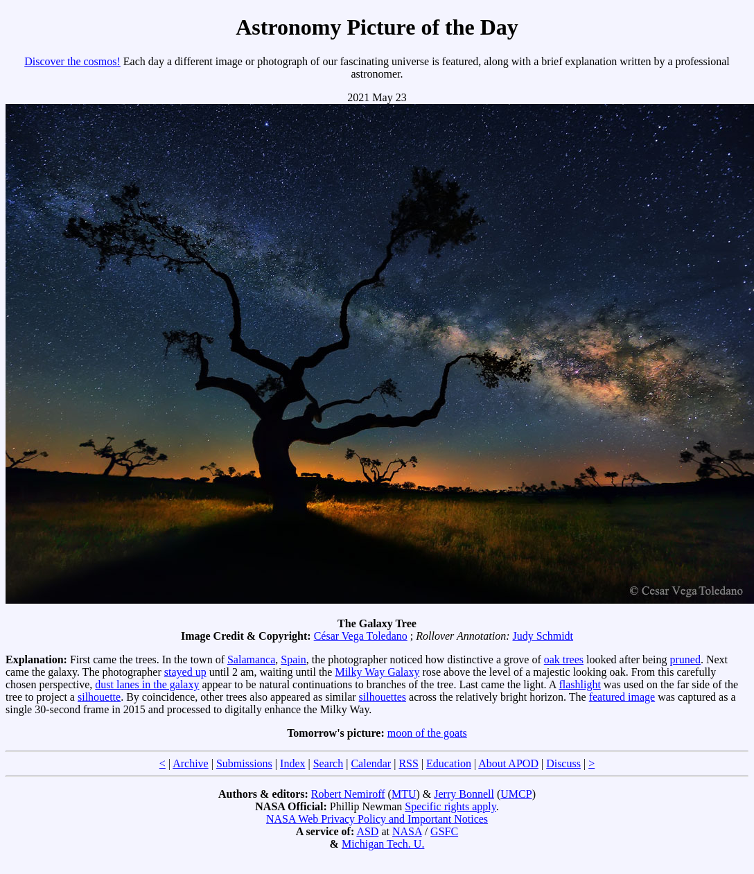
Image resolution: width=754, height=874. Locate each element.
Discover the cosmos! (72, 61)
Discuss (563, 763)
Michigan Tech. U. (383, 844)
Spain (293, 659)
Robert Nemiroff (348, 794)
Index (292, 763)
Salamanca (251, 659)
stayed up (185, 672)
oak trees (564, 659)
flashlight (579, 684)
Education (448, 763)
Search (328, 763)
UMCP (516, 794)
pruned (684, 659)
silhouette (99, 697)
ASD (367, 831)
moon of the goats (427, 733)
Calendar (371, 763)
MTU (404, 794)
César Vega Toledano (360, 636)
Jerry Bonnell (464, 794)
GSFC (444, 831)
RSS (408, 763)
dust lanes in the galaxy (147, 684)
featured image (622, 697)
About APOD (508, 763)
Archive (191, 763)
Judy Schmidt (542, 636)
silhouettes (382, 697)
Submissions (244, 763)
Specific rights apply (450, 806)
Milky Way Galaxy (377, 672)
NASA (407, 831)
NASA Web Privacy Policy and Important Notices (377, 819)
